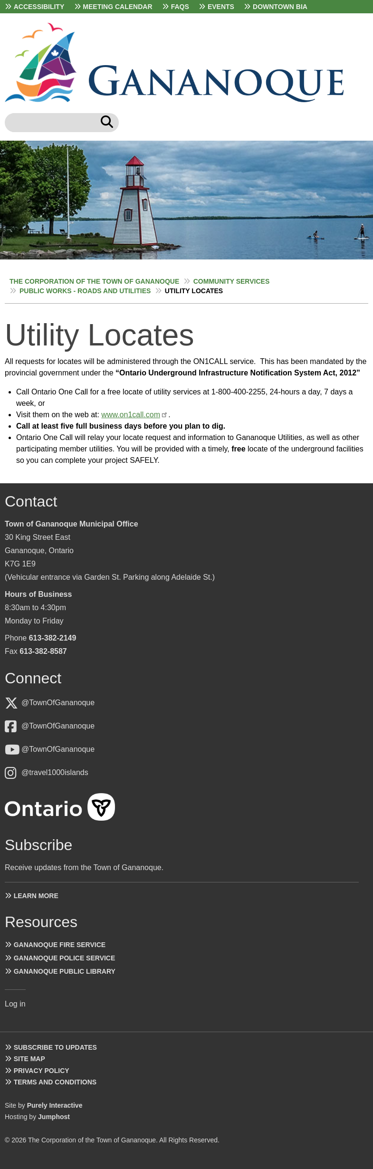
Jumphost (54, 1117)
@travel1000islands (54, 772)
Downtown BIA (280, 6)
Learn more (36, 896)
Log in (15, 1004)
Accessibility (39, 6)
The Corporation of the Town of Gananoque (94, 281)
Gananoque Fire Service (59, 945)
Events (221, 6)
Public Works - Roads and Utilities (85, 291)
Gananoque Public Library (64, 971)
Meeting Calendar (117, 6)
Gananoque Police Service (64, 958)
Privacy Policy (41, 1070)
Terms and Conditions (55, 1082)
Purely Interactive (55, 1105)
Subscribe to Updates (55, 1047)
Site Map (29, 1059)
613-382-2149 (53, 638)
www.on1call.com (130, 415)
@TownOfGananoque (58, 703)
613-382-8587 (43, 651)
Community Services (231, 281)
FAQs (180, 6)
